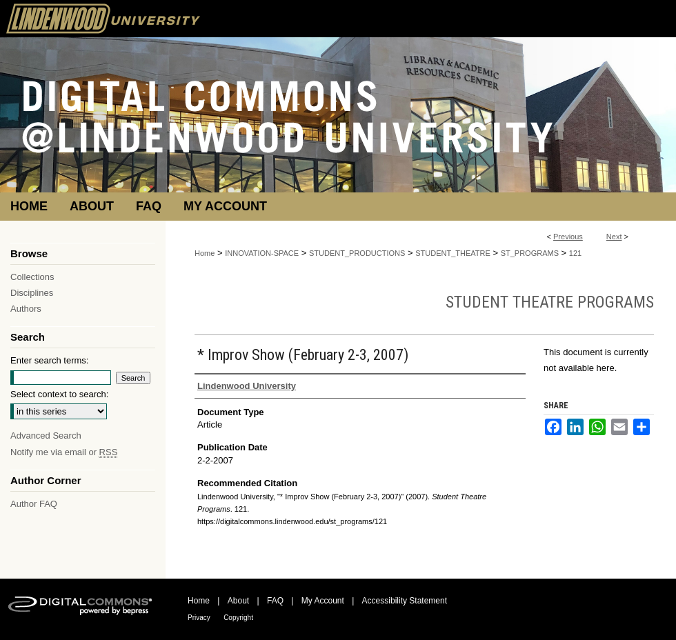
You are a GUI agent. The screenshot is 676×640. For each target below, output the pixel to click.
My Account (322, 601)
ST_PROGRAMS (530, 253)
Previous (568, 236)
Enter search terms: (49, 360)
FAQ (275, 601)
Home (205, 253)
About (238, 601)
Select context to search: (59, 394)
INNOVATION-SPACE (262, 253)
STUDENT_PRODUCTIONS (357, 253)
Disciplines (31, 293)
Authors (25, 308)
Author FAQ (33, 504)
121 (575, 253)
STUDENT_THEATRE (452, 253)
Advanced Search (45, 435)
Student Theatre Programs (550, 302)
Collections (32, 277)
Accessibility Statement (404, 601)
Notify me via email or (63, 452)
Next (614, 236)
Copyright (238, 617)
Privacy (199, 617)
